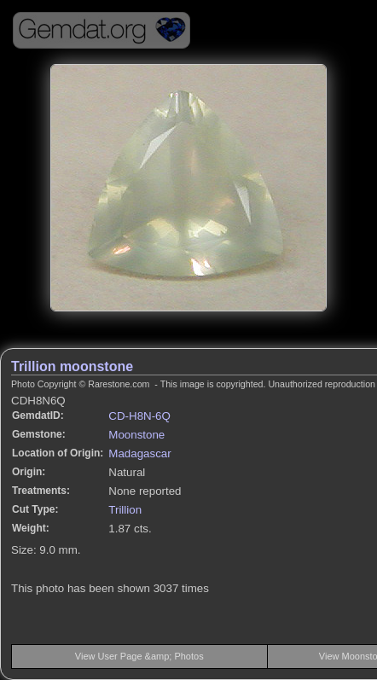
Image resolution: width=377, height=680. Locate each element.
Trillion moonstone (72, 366)
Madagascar (139, 453)
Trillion (125, 509)
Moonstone (136, 434)
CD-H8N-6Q (139, 416)
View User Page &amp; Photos (139, 656)
